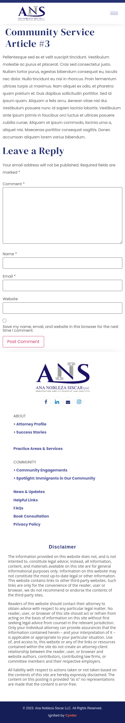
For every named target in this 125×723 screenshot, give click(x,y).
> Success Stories (30, 432)
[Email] (68, 402)
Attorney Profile (31, 424)
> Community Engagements (40, 470)
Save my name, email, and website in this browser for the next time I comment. (61, 328)
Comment (14, 184)
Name (10, 254)
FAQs (18, 508)
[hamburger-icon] (114, 13)
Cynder (71, 715)
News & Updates (29, 491)
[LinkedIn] (57, 402)
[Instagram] (79, 402)
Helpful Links (25, 500)
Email (9, 276)
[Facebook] (46, 402)
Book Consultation (31, 516)
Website (10, 299)
